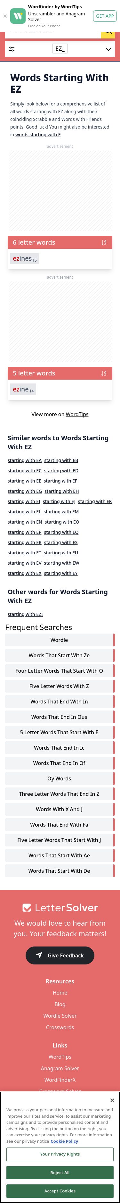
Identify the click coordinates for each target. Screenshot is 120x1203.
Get (105, 16)
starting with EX (25, 573)
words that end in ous (59, 716)
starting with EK (95, 501)
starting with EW (61, 563)
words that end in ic (59, 747)
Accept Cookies (60, 1191)
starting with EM (61, 512)
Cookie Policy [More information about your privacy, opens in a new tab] (64, 1141)
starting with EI (24, 501)
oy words (59, 778)
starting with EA (25, 460)
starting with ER (25, 542)
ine (23, 389)
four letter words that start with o (59, 670)
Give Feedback (60, 956)
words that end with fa (59, 824)
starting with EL (24, 512)
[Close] (112, 1100)
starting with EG (25, 491)
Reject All (60, 1172)
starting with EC (25, 470)
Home (60, 992)
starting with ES (61, 542)
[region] (60, 1147)
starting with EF (60, 481)
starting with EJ (59, 501)
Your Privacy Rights (60, 1154)
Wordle (59, 640)
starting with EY (61, 573)
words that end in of (59, 763)
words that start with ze (59, 655)
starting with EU (61, 553)
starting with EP (25, 532)
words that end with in (59, 701)
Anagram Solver (60, 1068)
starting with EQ (61, 532)
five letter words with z (59, 686)
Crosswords (60, 1027)
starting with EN (25, 522)
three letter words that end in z (59, 793)
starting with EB (61, 460)
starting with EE (24, 481)
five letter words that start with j (59, 840)
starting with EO (62, 522)
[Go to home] (60, 908)
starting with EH (61, 491)
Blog (59, 1004)
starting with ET (24, 553)
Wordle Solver (59, 1015)
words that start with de (59, 870)
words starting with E (38, 134)
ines (25, 258)
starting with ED (61, 470)
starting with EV (25, 563)
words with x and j (59, 809)
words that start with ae (59, 855)
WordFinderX (60, 1079)
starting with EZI (25, 614)
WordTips (77, 414)
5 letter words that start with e (59, 732)
